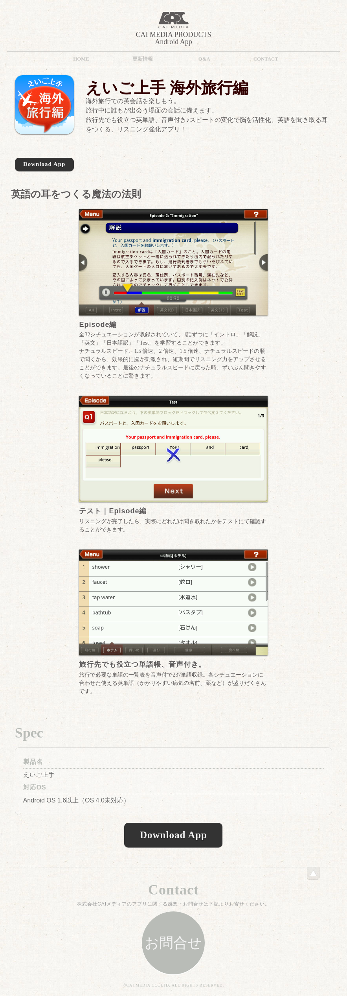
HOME (81, 59)
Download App (44, 164)
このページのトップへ (313, 873)
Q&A (204, 59)
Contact (265, 59)
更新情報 (142, 59)
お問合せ (173, 943)
